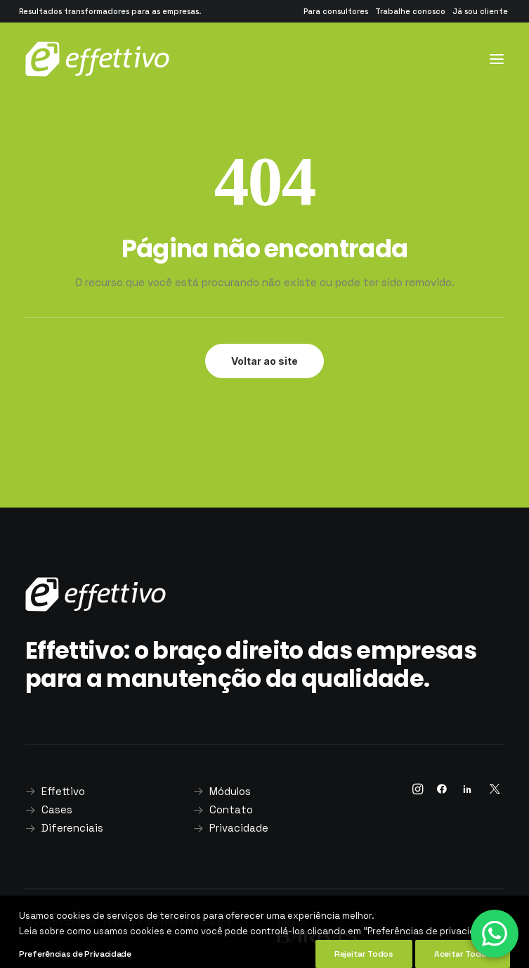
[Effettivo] (97, 59)
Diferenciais (72, 827)
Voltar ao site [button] (264, 361)
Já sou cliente (480, 11)
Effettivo (63, 791)
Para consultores (335, 11)
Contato (231, 809)
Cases (56, 809)
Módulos (230, 791)
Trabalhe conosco (410, 11)
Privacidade (238, 827)
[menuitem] (335, 11)
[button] (496, 59)
